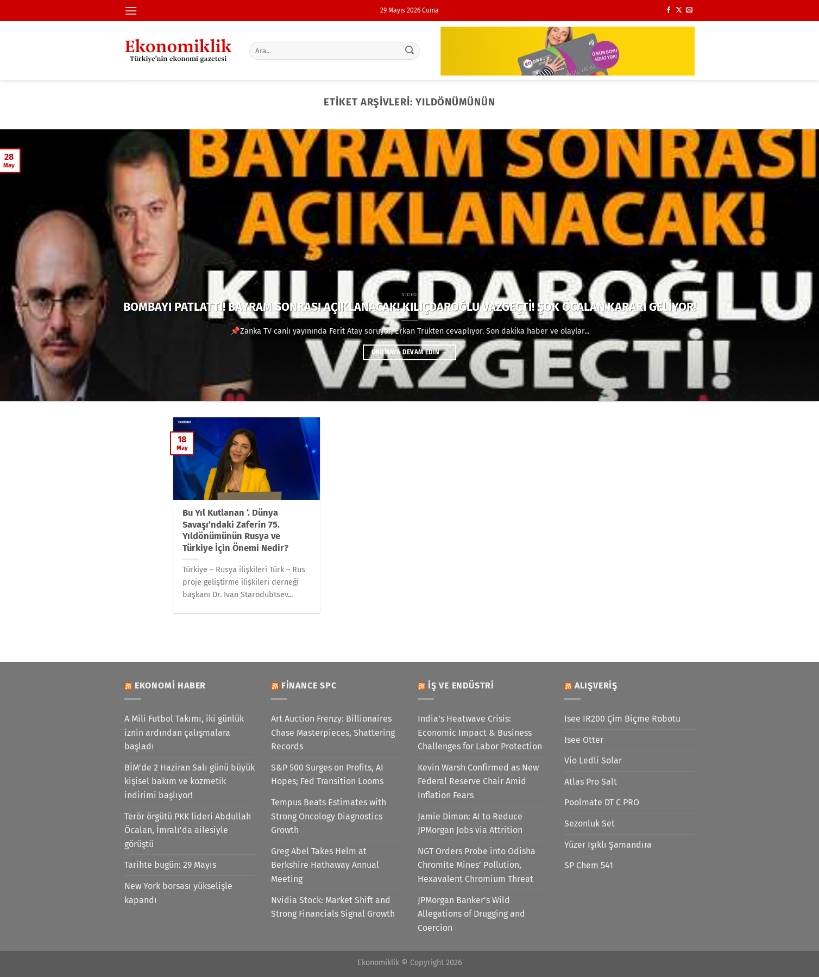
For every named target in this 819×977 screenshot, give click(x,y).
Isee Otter (583, 740)
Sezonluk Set (589, 823)
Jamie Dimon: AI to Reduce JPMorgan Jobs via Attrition (470, 823)
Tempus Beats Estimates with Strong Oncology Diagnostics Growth (328, 816)
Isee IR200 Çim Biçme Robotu (622, 718)
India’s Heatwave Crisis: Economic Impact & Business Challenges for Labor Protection (480, 732)
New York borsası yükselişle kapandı (178, 893)
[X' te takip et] (679, 10)
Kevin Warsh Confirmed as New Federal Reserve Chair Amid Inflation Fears (478, 781)
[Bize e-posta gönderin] (689, 10)
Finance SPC (309, 685)
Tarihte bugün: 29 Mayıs (170, 865)
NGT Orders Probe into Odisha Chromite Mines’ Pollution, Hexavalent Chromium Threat (477, 865)
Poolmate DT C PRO (601, 802)
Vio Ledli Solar (593, 760)
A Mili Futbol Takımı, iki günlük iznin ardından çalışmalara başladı (184, 732)
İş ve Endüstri (461, 685)
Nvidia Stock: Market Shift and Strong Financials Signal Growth (333, 907)
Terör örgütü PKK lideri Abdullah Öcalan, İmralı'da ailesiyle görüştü (187, 830)
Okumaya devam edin (409, 352)
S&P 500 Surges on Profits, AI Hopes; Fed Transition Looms (327, 774)
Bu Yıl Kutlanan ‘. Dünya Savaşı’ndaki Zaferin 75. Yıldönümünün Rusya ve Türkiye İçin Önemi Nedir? (235, 530)
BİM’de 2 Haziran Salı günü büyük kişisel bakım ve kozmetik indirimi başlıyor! (189, 781)
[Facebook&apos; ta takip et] (668, 10)
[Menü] (130, 10)
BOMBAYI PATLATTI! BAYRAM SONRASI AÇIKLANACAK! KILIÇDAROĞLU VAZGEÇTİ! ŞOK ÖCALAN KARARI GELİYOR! (409, 307)
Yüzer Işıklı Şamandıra (608, 845)
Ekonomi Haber (170, 685)
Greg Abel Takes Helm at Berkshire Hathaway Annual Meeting (325, 865)
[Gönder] (410, 50)
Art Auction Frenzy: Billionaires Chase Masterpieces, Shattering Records (333, 732)
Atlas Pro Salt (590, 781)
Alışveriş (596, 685)
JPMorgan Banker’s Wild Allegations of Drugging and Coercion (471, 914)
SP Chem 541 (588, 865)
